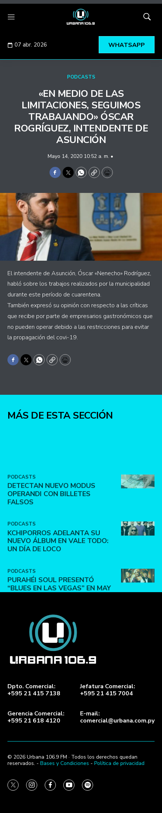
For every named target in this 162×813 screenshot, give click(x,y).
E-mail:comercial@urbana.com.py (117, 717)
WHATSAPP (126, 45)
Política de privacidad (119, 763)
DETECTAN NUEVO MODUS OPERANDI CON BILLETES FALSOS (51, 523)
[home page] (81, 16)
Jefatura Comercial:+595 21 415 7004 (107, 690)
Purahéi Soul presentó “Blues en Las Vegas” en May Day (59, 617)
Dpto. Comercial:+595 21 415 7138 (33, 690)
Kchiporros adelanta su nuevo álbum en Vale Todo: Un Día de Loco (57, 570)
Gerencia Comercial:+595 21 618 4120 (35, 717)
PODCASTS (81, 77)
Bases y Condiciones (64, 763)
